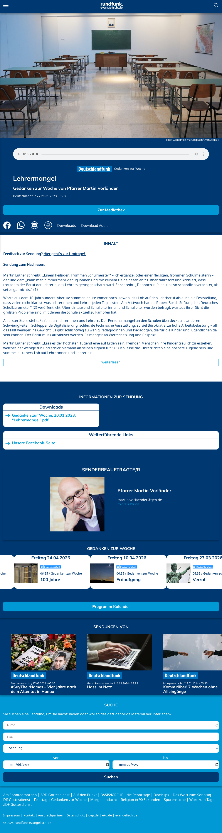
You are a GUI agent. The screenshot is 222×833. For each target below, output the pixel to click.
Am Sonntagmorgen (20, 795)
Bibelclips (161, 795)
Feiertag (40, 799)
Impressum (11, 815)
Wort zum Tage (202, 799)
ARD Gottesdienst (55, 795)
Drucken (48, 225)
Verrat (199, 579)
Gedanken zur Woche (129, 168)
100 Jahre (50, 579)
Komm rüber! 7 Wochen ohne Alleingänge (190, 689)
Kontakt (29, 815)
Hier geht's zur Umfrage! (65, 254)
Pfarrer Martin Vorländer (144, 490)
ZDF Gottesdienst (17, 804)
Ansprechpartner (50, 815)
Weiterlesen (111, 362)
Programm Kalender (111, 606)
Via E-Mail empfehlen (34, 225)
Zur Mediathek (111, 209)
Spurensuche (175, 799)
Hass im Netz (99, 686)
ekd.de (107, 815)
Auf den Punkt (85, 795)
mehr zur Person (128, 504)
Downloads (66, 225)
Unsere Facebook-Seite (33, 443)
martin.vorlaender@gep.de (140, 500)
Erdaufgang (128, 579)
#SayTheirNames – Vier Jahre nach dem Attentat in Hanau (43, 689)
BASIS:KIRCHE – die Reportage (125, 795)
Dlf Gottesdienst (16, 799)
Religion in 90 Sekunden (140, 799)
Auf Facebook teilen (7, 225)
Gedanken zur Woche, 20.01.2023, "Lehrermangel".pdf (44, 417)
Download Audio (95, 225)
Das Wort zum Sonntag (192, 795)
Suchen (216, 5)
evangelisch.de (126, 815)
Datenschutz (76, 815)
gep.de (93, 815)
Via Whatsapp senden (21, 225)
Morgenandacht (20, 683)
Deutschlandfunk (25, 196)
